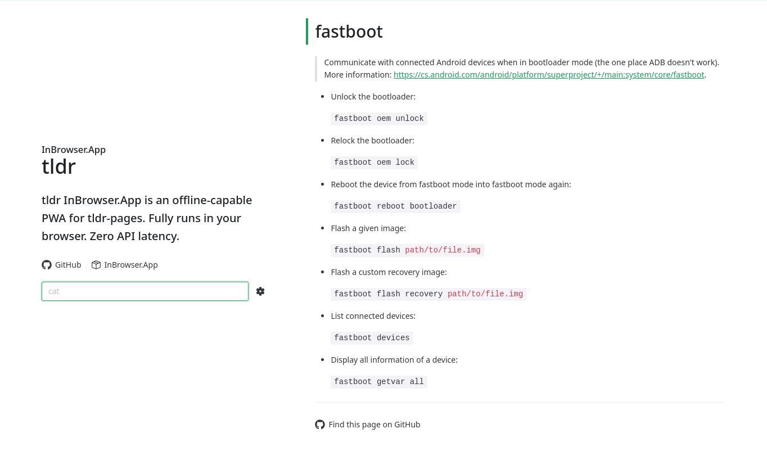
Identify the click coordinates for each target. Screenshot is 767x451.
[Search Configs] (260, 291)
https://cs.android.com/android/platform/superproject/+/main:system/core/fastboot (549, 74)
